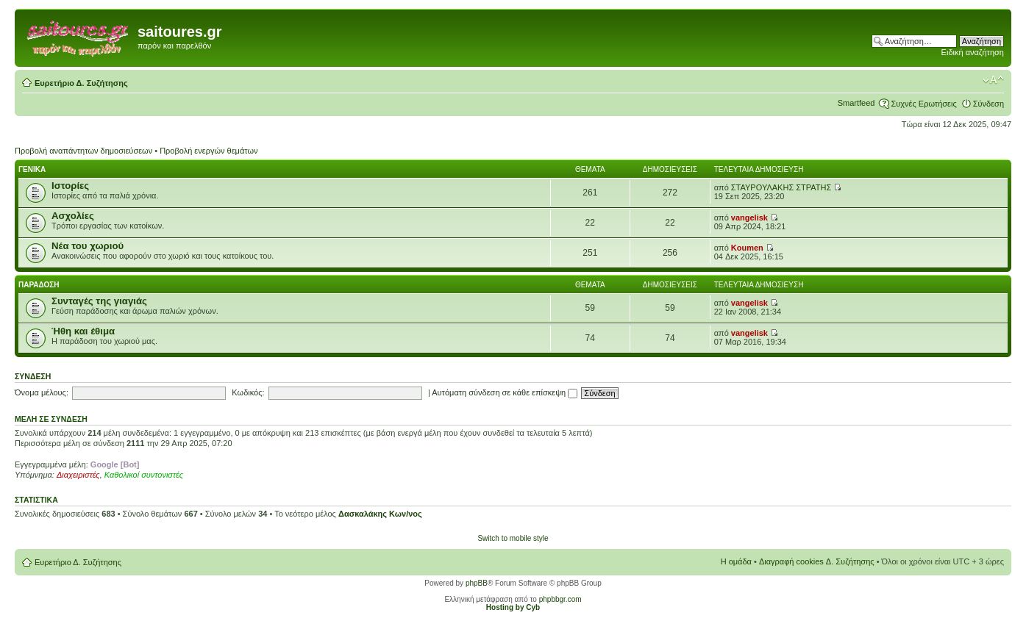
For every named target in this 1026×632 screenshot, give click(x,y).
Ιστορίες (70, 185)
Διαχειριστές (78, 474)
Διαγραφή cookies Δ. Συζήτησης (816, 561)
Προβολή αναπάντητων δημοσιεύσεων (83, 150)
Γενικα (32, 169)
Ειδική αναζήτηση (972, 52)
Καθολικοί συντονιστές (143, 474)
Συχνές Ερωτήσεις (923, 103)
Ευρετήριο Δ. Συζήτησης (81, 83)
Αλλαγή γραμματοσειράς (993, 80)
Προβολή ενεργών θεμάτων (208, 150)
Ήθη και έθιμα (83, 331)
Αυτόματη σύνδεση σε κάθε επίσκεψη (504, 392)
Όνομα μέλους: (41, 392)
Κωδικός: (248, 392)
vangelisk (749, 217)
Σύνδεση (988, 103)
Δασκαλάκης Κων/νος (380, 513)
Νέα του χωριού (87, 245)
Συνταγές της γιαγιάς (99, 300)
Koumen (747, 247)
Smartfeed (856, 102)
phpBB (477, 583)
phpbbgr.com (560, 599)
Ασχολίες (72, 215)
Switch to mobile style (512, 538)
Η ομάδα (736, 561)
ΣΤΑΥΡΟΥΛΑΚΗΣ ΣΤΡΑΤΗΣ (781, 187)
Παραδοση (39, 285)
